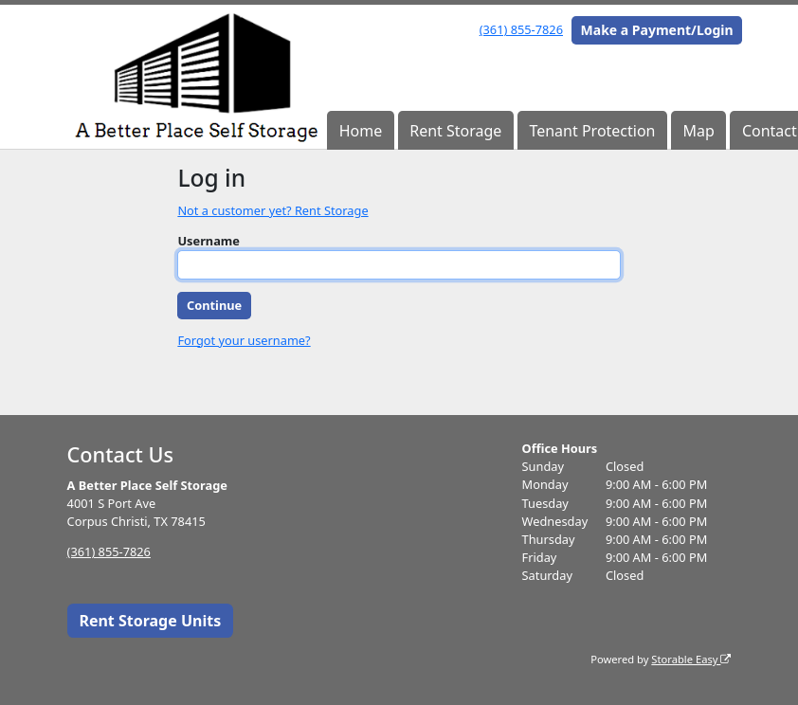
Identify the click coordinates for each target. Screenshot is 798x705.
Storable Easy (691, 659)
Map (699, 130)
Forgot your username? (243, 340)
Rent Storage (455, 130)
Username (208, 240)
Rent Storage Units (150, 620)
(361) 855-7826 (521, 29)
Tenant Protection (592, 130)
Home (361, 130)
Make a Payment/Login (657, 30)
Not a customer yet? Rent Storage (272, 210)
